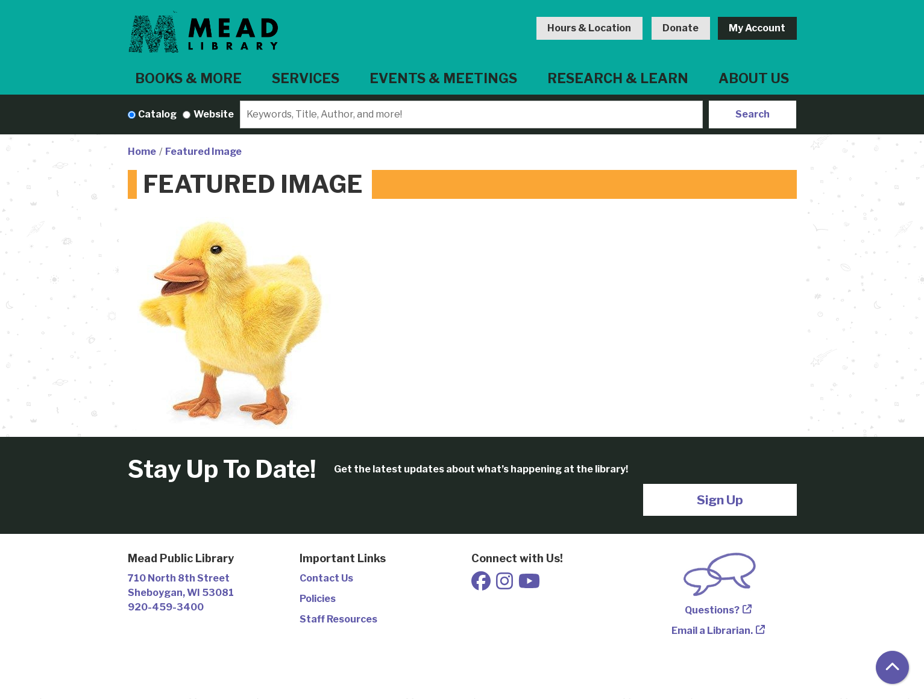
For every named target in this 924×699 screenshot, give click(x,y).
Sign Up (720, 499)
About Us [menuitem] (753, 78)
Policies (318, 598)
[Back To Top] (892, 667)
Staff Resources (338, 619)
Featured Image (203, 151)
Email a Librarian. (712, 630)
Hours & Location (589, 28)
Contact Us (326, 578)
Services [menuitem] (305, 78)
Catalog (157, 114)
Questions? (712, 610)
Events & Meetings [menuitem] (443, 78)
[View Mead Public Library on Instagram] (505, 585)
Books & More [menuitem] (188, 78)
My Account (757, 28)
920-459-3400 (166, 607)
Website (213, 114)
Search (752, 114)
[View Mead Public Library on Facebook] (481, 585)
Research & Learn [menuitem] (617, 78)
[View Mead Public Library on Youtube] (529, 585)
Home (142, 151)
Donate (680, 28)
